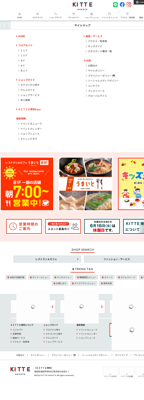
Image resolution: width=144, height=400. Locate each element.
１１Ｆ (24, 50)
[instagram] (128, 4)
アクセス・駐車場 (127, 17)
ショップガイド (55, 17)
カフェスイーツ (128, 277)
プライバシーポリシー (101, 75)
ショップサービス (30, 95)
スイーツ (108, 277)
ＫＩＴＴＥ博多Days (29, 109)
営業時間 (17, 333)
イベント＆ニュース (110, 17)
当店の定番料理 (17, 277)
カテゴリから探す (30, 85)
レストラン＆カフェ (46, 259)
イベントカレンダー (31, 128)
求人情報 (25, 100)
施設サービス (19, 337)
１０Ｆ (24, 55)
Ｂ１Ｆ (24, 70)
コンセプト (94, 85)
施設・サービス (94, 36)
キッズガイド (95, 46)
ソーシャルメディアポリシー (103, 80)
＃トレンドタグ (28, 138)
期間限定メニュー (88, 277)
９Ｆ (22, 60)
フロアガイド (37, 17)
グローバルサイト (97, 96)
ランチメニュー (64, 277)
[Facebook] (122, 4)
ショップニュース (91, 17)
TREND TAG (84, 269)
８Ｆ (22, 65)
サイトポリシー (96, 70)
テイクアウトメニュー (84, 283)
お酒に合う (61, 283)
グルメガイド (73, 17)
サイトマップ (121, 355)
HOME (19, 17)
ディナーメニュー (40, 277)
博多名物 (107, 283)
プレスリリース (96, 91)
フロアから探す (53, 329)
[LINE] (115, 4)
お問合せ (93, 65)
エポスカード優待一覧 (100, 51)
